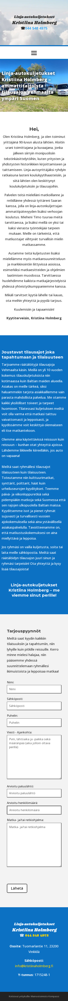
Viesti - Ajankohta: (19, 732)
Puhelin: (12, 716)
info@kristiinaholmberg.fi (34, 966)
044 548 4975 (36, 28)
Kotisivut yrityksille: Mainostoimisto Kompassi (34, 996)
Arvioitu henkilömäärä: (22, 803)
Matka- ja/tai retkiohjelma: (25, 820)
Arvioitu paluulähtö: (20, 786)
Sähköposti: (15, 699)
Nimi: (10, 682)
